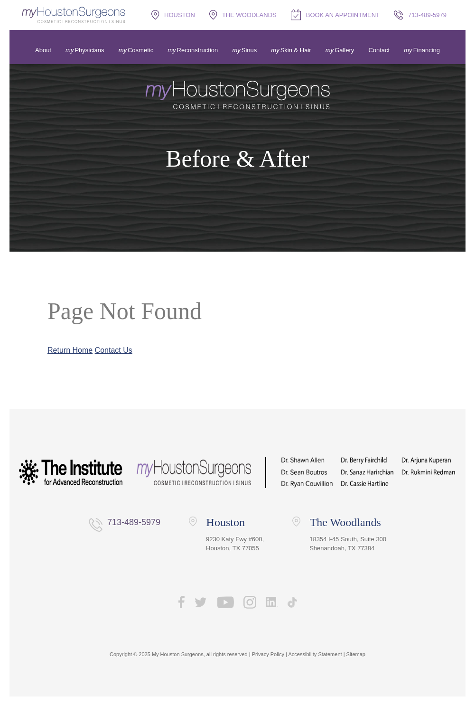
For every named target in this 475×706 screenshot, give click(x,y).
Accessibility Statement (315, 654)
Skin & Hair (295, 50)
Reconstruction (197, 50)
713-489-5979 (133, 522)
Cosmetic (140, 50)
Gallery (344, 50)
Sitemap (355, 654)
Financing (426, 50)
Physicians (89, 50)
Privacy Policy (268, 654)
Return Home (70, 350)
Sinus (249, 50)
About (43, 50)
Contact (379, 50)
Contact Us (113, 350)
